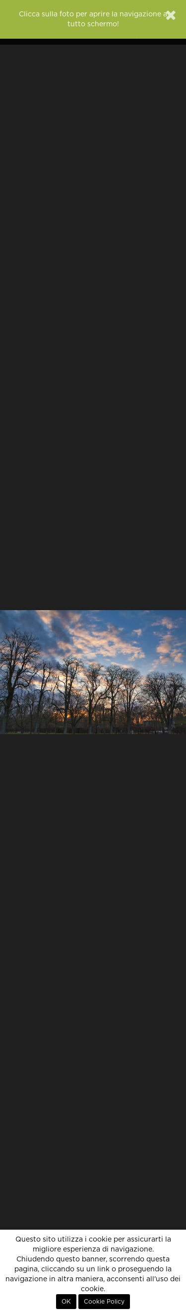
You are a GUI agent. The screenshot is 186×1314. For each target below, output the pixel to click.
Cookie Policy (104, 1302)
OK (66, 1302)
